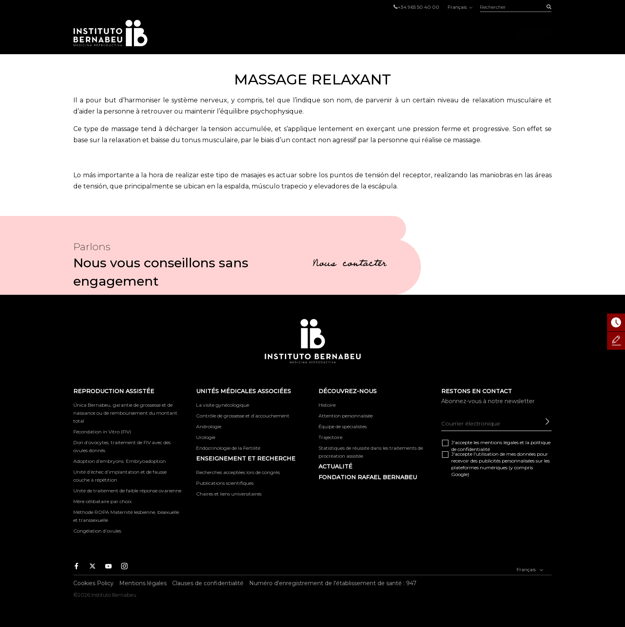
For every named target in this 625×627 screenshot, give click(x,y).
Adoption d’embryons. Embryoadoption (119, 461)
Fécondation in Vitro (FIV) (102, 432)
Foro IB (488, 33)
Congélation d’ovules (97, 531)
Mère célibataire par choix (102, 501)
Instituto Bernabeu (110, 33)
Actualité (335, 466)
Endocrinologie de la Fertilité (228, 448)
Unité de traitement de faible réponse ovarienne (127, 491)
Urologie (205, 437)
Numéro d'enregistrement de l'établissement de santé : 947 (333, 583)
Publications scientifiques (225, 483)
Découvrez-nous (431, 33)
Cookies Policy (93, 583)
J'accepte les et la (500, 445)
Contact (533, 33)
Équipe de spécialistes (342, 426)
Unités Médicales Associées (338, 33)
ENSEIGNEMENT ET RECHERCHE (245, 458)
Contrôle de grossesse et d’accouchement (242, 416)
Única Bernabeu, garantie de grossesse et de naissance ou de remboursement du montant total (125, 413)
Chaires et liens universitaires (228, 494)
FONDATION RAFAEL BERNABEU (367, 477)
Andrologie (208, 426)
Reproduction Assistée (233, 33)
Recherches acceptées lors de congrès (238, 472)
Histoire (327, 405)
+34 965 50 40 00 (418, 7)
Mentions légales (143, 583)
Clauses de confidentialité (208, 583)
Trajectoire (330, 437)
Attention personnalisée (345, 416)
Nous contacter (349, 264)
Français (460, 7)
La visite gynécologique (222, 405)
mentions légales (499, 442)
